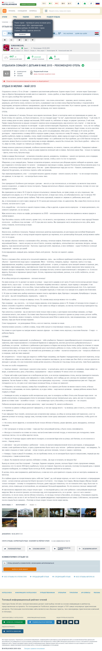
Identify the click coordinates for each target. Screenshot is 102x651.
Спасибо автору (39, 549)
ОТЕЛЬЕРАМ (62, 592)
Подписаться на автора (64, 548)
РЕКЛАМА (97, 592)
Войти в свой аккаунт (20, 569)
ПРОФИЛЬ (11, 11)
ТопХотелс (5, 22)
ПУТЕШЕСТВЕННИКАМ (47, 592)
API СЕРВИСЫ (85, 592)
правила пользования (34, 648)
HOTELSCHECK (7, 592)
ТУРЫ (15, 17)
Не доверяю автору (90, 549)
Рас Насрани (68, 33)
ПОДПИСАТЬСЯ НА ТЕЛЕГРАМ (42, 622)
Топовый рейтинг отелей (24, 599)
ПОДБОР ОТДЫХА (53, 17)
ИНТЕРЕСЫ (33, 11)
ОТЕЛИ (4, 17)
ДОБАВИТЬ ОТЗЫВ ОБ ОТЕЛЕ (28, 4)
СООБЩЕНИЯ (22, 11)
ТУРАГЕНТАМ (74, 592)
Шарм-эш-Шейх (81, 33)
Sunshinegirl (17, 45)
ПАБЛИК (26, 17)
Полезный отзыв (14, 549)
